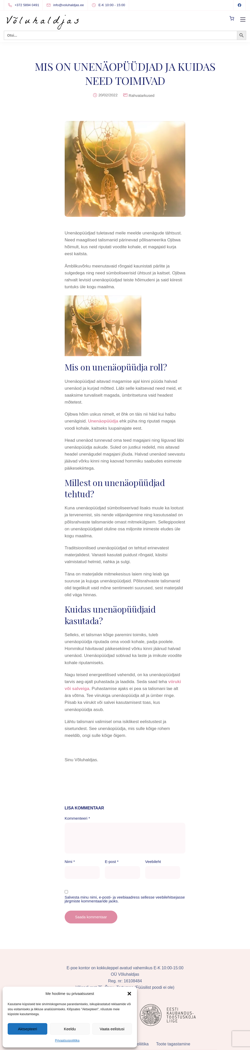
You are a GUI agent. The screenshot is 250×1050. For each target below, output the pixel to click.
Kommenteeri (77, 818)
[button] (129, 993)
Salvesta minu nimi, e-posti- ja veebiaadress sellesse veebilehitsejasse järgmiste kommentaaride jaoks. (125, 899)
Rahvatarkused (141, 95)
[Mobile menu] (242, 19)
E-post (111, 861)
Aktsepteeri (27, 1029)
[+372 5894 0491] (24, 5)
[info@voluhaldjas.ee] (69, 5)
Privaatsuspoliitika (67, 1040)
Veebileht (153, 861)
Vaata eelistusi (112, 1029)
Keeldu (70, 1029)
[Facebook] (239, 5)
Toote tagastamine (173, 1044)
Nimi (70, 861)
